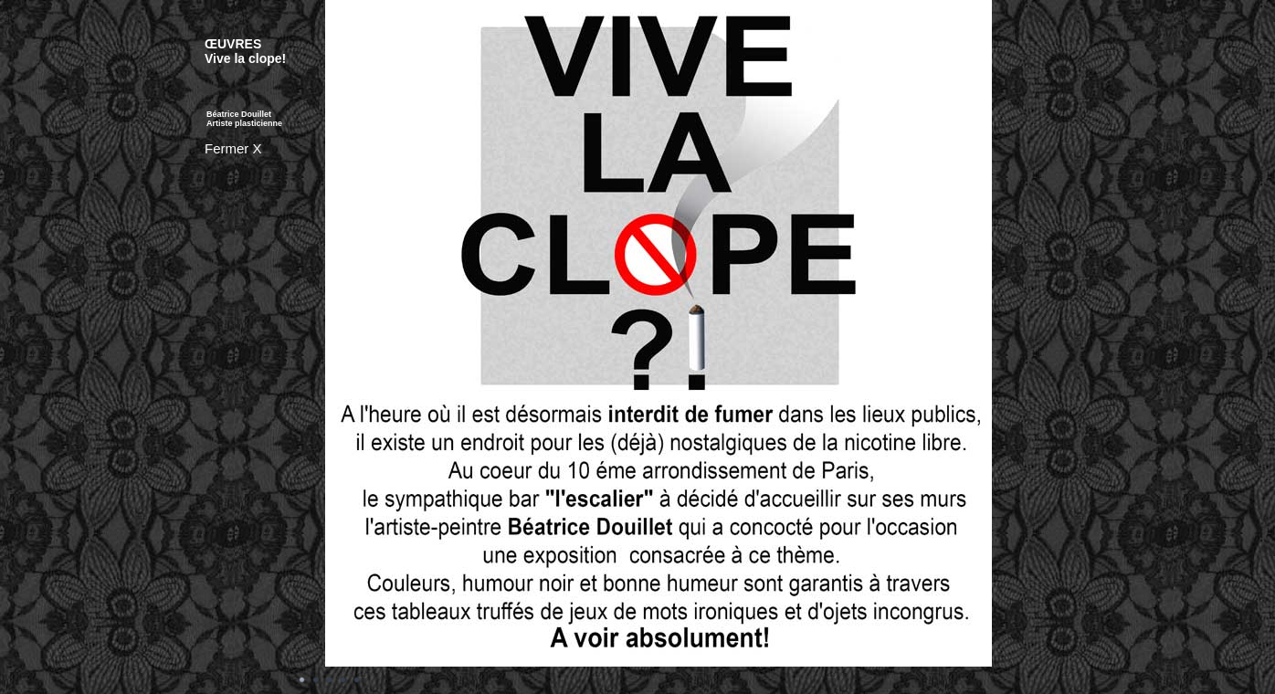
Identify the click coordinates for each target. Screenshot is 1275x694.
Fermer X (233, 148)
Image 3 (329, 680)
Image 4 (343, 680)
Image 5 (357, 680)
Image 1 (302, 680)
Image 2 (316, 680)
